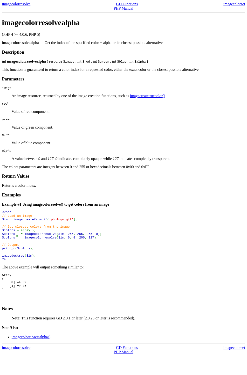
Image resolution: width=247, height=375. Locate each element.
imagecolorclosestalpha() (31, 356)
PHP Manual (123, 8)
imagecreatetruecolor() (147, 96)
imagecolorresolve (16, 4)
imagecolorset (234, 4)
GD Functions (127, 4)
